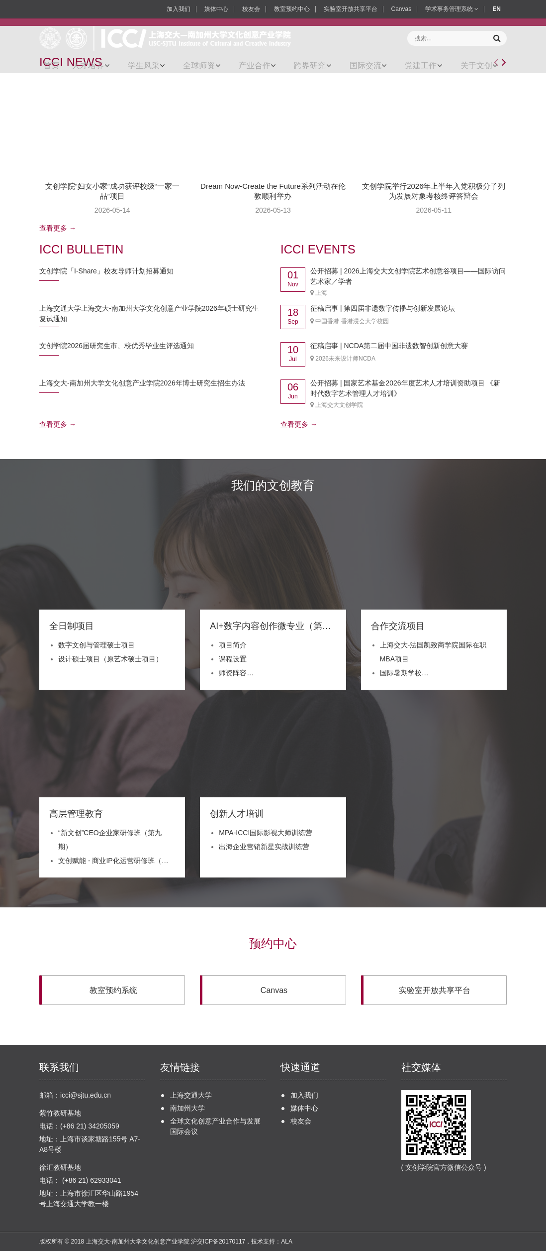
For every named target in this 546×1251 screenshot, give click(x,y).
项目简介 (233, 645)
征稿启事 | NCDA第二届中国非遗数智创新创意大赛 (389, 346)
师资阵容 (233, 673)
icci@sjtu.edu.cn (85, 1095)
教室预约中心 (292, 8)
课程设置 (233, 659)
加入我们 (178, 8)
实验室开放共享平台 (350, 8)
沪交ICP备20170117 (218, 1241)
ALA (286, 1241)
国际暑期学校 (401, 673)
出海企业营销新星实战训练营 (264, 847)
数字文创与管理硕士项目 (96, 645)
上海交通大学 (191, 1095)
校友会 (251, 8)
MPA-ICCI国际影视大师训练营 (265, 833)
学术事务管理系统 (451, 8)
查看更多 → (57, 228)
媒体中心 (216, 8)
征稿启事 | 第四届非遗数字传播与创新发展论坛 (382, 308)
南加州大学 (187, 1108)
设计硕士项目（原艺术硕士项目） (110, 659)
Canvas (401, 8)
